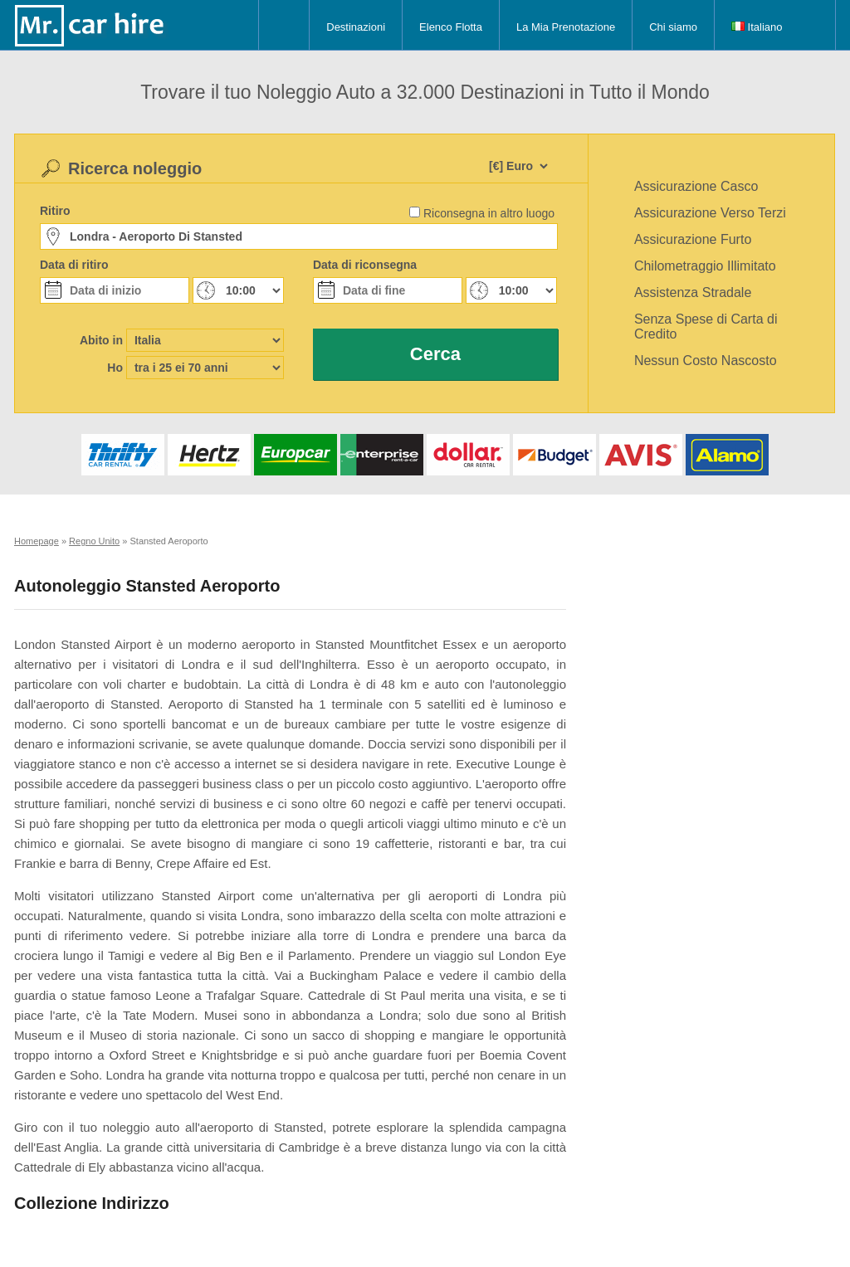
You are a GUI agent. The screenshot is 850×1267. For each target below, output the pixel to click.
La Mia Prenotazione (565, 27)
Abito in (101, 340)
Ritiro (55, 210)
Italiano (757, 27)
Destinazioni (355, 27)
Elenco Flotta (450, 27)
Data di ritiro (74, 264)
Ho (115, 367)
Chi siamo (673, 27)
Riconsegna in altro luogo (488, 213)
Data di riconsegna (365, 264)
